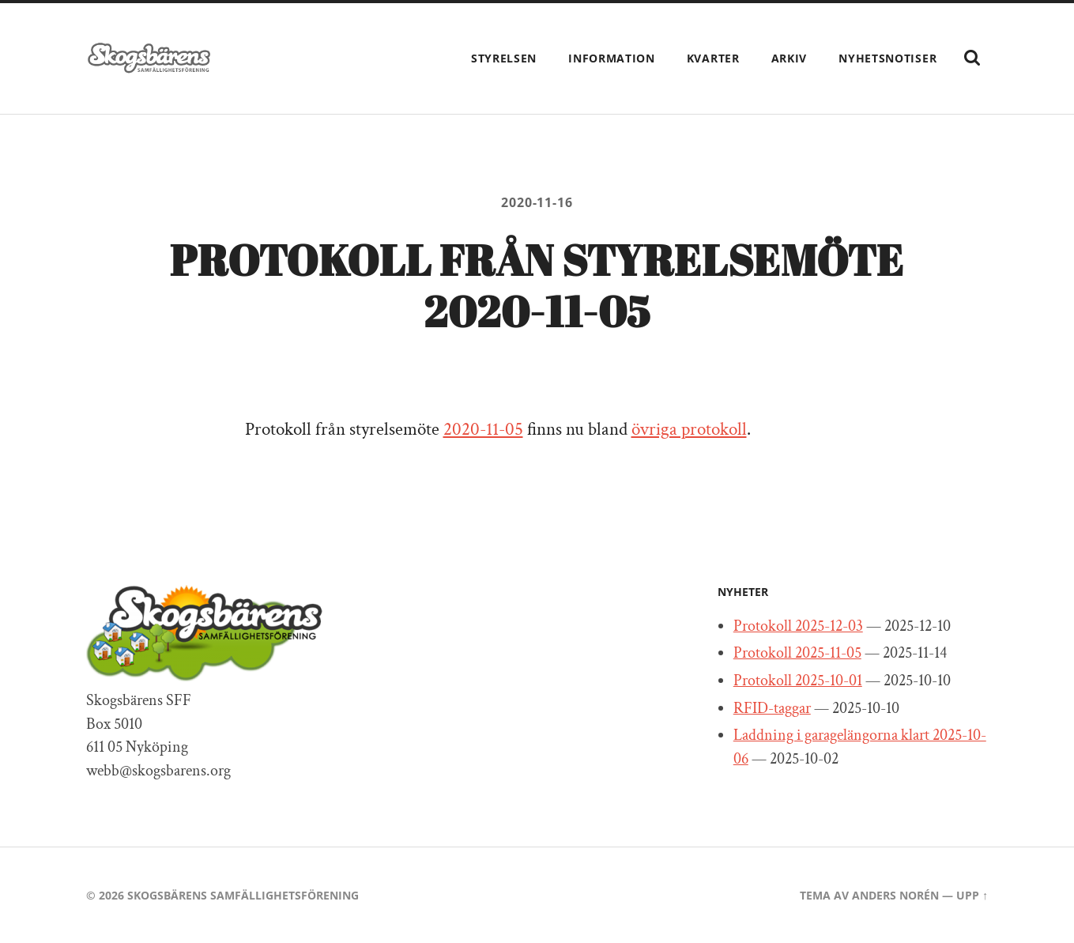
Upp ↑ (972, 895)
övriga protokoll (689, 429)
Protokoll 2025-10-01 (797, 680)
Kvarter (713, 58)
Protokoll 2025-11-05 (797, 653)
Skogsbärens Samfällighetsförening (243, 895)
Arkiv (789, 58)
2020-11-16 (536, 202)
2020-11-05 (483, 429)
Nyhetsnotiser (887, 58)
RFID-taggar (772, 708)
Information (611, 58)
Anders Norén (895, 895)
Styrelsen (504, 58)
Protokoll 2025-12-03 (798, 626)
